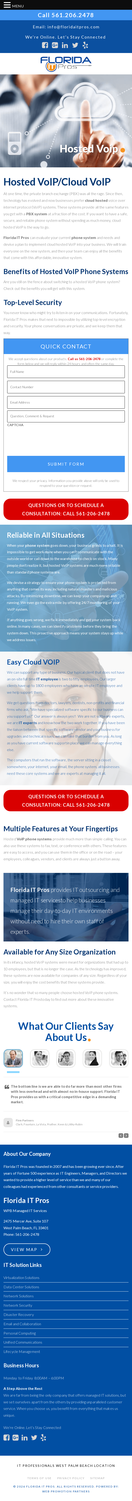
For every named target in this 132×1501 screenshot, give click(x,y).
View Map (24, 1249)
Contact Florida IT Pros (22, 999)
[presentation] (66, 439)
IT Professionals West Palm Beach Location (66, 1466)
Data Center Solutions (21, 1287)
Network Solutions (18, 1296)
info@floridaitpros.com (74, 26)
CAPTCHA (15, 425)
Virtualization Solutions (21, 1277)
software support (53, 743)
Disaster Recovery (18, 1314)
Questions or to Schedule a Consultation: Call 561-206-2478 (66, 509)
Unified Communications (22, 1342)
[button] (121, 1135)
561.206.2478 (73, 14)
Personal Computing (19, 1333)
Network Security (17, 1305)
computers (22, 760)
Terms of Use (39, 1478)
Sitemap (97, 1478)
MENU (18, 6)
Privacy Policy (71, 1478)
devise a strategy (27, 582)
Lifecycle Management (21, 1351)
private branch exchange (49, 193)
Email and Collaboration (22, 1324)
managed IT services (35, 900)
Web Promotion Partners (66, 1491)
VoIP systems (72, 565)
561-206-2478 (89, 359)
